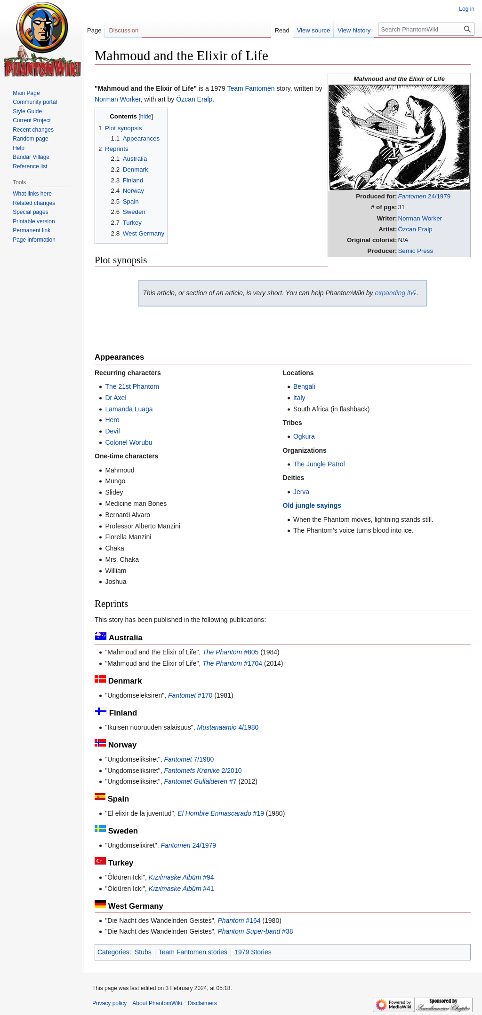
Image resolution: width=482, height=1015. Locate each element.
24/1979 (424, 196)
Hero (112, 420)
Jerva (301, 492)
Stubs (143, 952)
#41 (181, 888)
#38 (255, 931)
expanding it (392, 293)
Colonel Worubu (128, 442)
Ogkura (304, 436)
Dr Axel (115, 397)
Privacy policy (109, 1003)
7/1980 (189, 759)
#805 (230, 652)
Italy (299, 397)
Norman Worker (420, 218)
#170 (190, 695)
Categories (113, 952)
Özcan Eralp (415, 229)
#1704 (232, 663)
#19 (220, 813)
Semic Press (415, 250)
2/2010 (202, 770)
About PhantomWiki (157, 1003)
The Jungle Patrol (319, 464)
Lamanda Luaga (129, 409)
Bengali (304, 386)
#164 (238, 920)
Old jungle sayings (312, 505)
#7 (200, 781)
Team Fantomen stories (193, 952)
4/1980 (228, 727)
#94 (181, 877)
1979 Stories (253, 952)
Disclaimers (202, 1003)
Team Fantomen (250, 88)
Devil (112, 431)
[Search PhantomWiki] (426, 29)
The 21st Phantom (132, 386)
